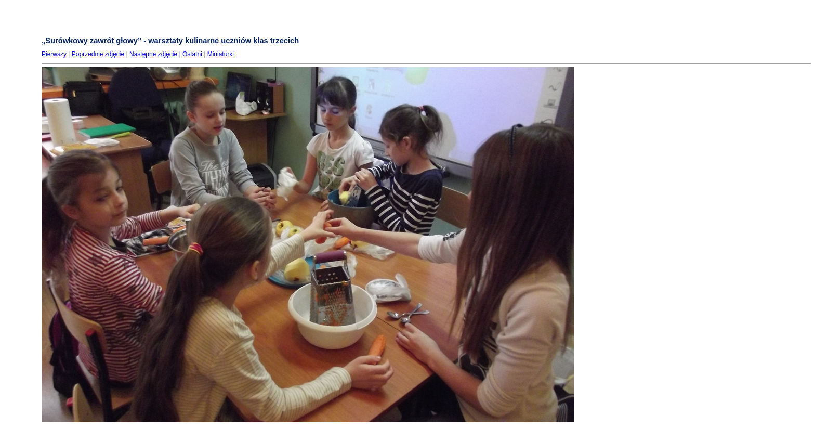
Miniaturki (220, 54)
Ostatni (192, 54)
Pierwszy (54, 54)
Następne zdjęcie (153, 54)
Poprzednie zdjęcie (98, 54)
